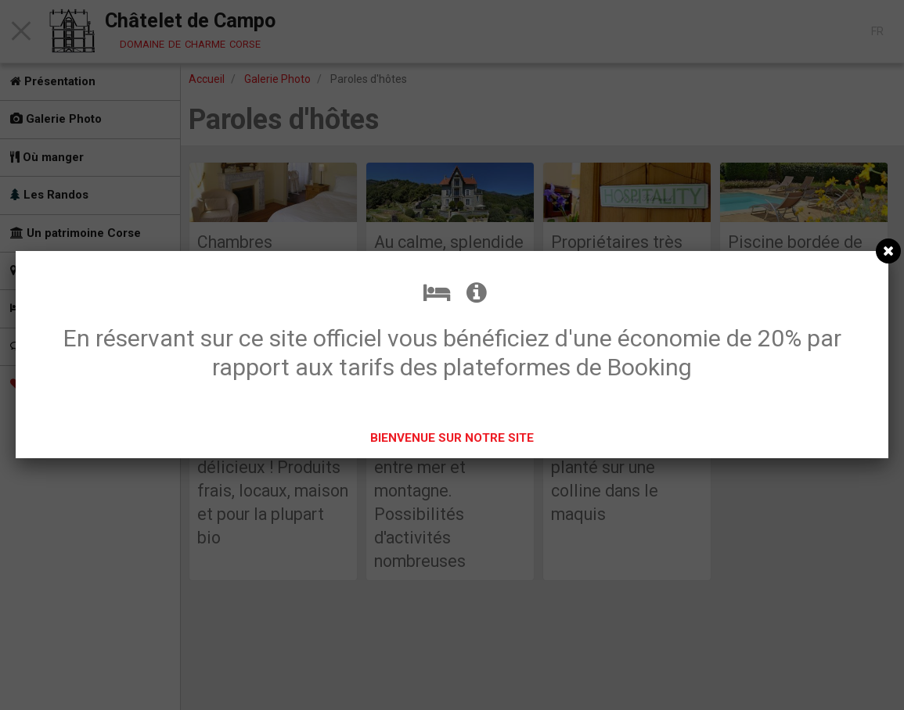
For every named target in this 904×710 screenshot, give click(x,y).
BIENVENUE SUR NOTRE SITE (452, 438)
